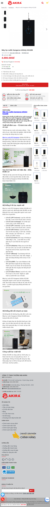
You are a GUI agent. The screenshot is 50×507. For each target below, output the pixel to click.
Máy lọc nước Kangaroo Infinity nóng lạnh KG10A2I (44, 155)
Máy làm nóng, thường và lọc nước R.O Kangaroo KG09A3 (36, 155)
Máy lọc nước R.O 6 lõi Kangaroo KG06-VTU (44, 118)
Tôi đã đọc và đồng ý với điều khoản (18, 493)
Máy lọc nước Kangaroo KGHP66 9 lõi (36, 118)
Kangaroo (11, 7)
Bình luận (13, 105)
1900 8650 (31, 90)
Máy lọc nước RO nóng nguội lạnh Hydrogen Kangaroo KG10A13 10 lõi (36, 180)
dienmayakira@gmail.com (14, 388)
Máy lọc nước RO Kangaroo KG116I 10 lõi (44, 168)
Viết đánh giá (25, 53)
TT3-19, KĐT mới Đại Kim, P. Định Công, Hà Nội (20, 380)
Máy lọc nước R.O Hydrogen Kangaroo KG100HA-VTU (44, 130)
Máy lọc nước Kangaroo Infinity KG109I (15, 113)
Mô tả (5, 105)
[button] (46, 29)
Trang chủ (4, 7)
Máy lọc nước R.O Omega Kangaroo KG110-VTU (36, 143)
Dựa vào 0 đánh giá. (15, 53)
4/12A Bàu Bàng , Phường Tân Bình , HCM (22, 385)
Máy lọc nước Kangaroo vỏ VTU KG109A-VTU (36, 130)
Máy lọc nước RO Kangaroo (11, 137)
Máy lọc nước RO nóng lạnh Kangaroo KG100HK (44, 143)
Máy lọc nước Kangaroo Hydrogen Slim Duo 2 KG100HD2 (36, 168)
